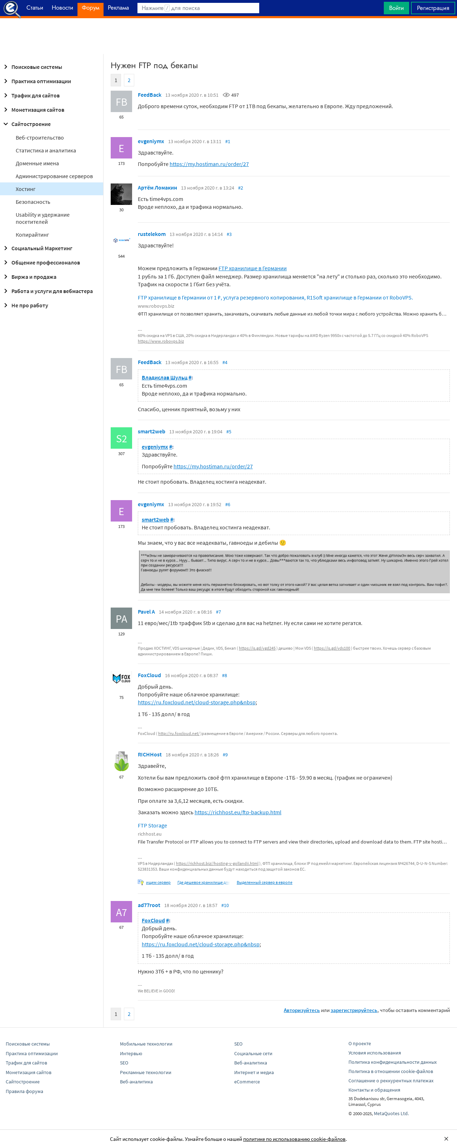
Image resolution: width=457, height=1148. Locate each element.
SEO (124, 1062)
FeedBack (149, 94)
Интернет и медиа (254, 1072)
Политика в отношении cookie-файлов (390, 1071)
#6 (227, 504)
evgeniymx (151, 141)
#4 (224, 362)
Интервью (131, 1053)
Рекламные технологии (145, 1072)
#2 (240, 188)
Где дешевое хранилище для (203, 882)
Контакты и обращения (374, 1090)
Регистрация (433, 8)
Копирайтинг (32, 234)
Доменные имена (37, 163)
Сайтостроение (26, 124)
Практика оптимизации (36, 81)
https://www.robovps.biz (161, 341)
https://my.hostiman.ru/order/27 (209, 163)
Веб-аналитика (136, 1081)
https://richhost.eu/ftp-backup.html (238, 812)
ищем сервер (158, 882)
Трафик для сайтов (30, 95)
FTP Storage (152, 825)
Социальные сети (253, 1053)
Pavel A (146, 611)
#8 (224, 675)
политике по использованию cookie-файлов (294, 1139)
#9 (225, 754)
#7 (218, 612)
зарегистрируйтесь (354, 1010)
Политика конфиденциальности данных (392, 1062)
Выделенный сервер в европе (264, 882)
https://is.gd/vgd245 (257, 648)
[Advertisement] (228, 36)
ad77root (149, 904)
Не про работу (24, 305)
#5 (228, 431)
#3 (229, 234)
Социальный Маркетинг (36, 248)
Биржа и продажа (28, 276)
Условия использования (374, 1052)
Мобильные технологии (146, 1044)
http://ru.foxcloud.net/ (179, 733)
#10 (225, 905)
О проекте (359, 1043)
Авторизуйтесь (302, 1010)
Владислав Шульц (164, 377)
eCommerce (247, 1081)
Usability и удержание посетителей (43, 218)
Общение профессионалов (40, 262)
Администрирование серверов (54, 176)
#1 (227, 141)
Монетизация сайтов (32, 109)
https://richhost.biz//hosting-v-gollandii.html (217, 863)
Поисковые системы (31, 66)
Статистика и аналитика (46, 150)
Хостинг (26, 188)
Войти (396, 8)
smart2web (151, 431)
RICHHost (150, 754)
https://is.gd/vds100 (332, 648)
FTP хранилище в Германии (253, 268)
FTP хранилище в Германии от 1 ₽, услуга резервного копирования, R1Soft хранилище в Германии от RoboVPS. (275, 297)
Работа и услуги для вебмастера (47, 291)
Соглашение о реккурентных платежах (390, 1080)
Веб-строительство (40, 137)
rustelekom (152, 233)
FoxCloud (149, 675)
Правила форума (24, 1091)
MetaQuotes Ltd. (391, 1113)
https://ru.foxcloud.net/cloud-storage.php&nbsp (197, 702)
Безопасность (33, 201)
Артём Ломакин (157, 187)
